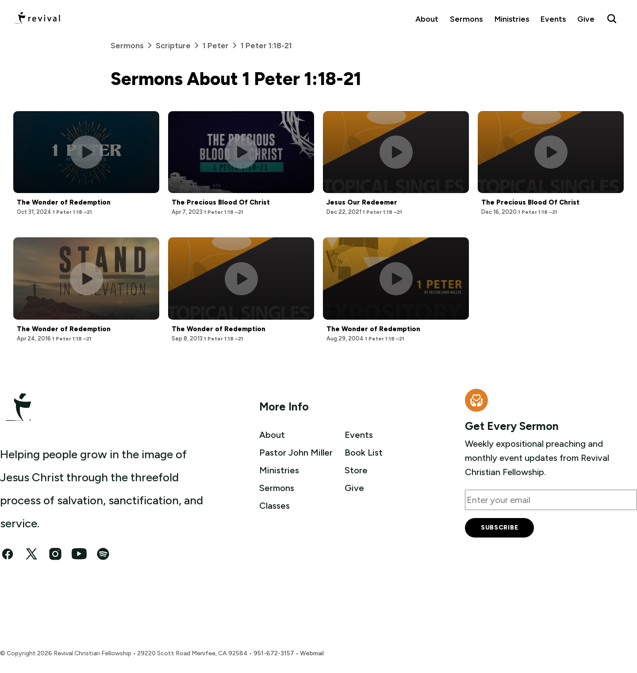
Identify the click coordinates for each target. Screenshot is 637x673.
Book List (364, 452)
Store (356, 470)
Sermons (466, 18)
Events (553, 18)
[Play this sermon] (86, 152)
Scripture (179, 45)
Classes (274, 505)
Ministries (512, 18)
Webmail (312, 653)
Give (586, 18)
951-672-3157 (273, 653)
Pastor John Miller (296, 452)
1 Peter (222, 45)
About (426, 18)
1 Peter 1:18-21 (266, 46)
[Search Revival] (611, 18)
